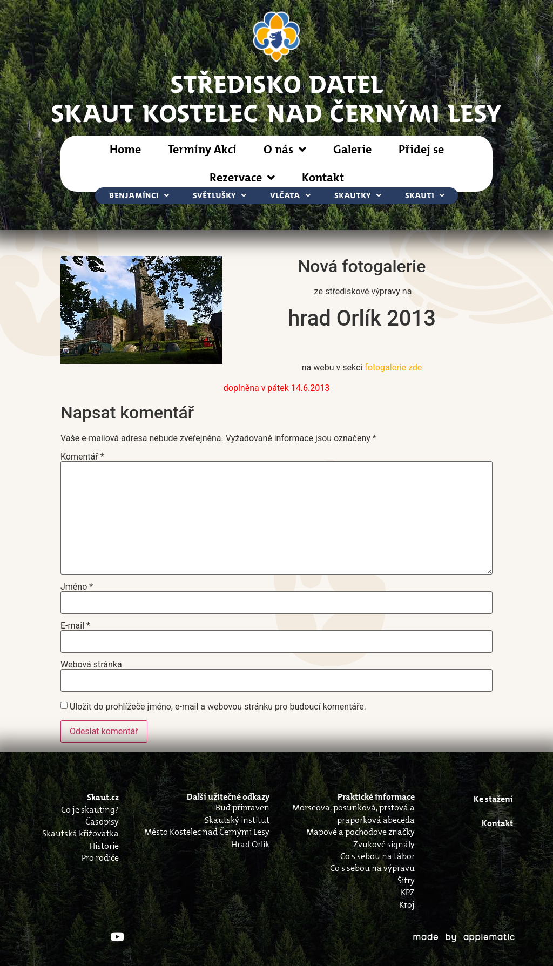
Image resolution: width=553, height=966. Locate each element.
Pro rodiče (100, 857)
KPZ (408, 892)
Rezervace (242, 177)
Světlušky (219, 195)
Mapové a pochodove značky (360, 831)
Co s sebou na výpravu (372, 868)
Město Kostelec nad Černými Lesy (206, 831)
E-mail (75, 626)
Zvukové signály (384, 844)
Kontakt (323, 177)
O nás (285, 149)
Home (125, 149)
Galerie (352, 149)
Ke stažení (493, 799)
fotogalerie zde (393, 367)
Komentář (82, 456)
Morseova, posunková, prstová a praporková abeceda (353, 813)
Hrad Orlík (250, 844)
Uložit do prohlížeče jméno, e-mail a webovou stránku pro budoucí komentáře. (218, 706)
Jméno (76, 587)
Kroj (407, 904)
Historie (104, 846)
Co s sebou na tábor (377, 856)
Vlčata (290, 195)
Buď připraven (242, 807)
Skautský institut (237, 820)
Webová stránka (91, 664)
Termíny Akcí (202, 149)
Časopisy (102, 821)
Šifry (406, 880)
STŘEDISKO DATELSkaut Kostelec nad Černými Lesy (276, 98)
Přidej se (421, 149)
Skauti (424, 195)
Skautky (357, 195)
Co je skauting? (90, 809)
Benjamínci (139, 195)
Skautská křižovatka (80, 833)
